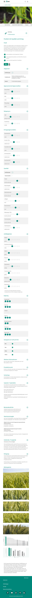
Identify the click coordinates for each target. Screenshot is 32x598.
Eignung (26, 25)
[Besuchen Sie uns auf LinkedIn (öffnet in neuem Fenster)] (24, 592)
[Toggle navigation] (4, 1)
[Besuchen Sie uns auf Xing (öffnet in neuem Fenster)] (20, 592)
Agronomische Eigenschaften (17, 25)
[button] (16, 478)
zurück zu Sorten (7, 5)
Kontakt (4, 586)
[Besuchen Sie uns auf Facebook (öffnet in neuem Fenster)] (7, 592)
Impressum (5, 580)
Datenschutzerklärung (7, 589)
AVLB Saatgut (6, 584)
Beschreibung (7, 25)
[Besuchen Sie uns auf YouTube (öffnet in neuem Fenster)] (11, 592)
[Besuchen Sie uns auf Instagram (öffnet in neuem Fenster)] (16, 592)
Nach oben (26, 578)
